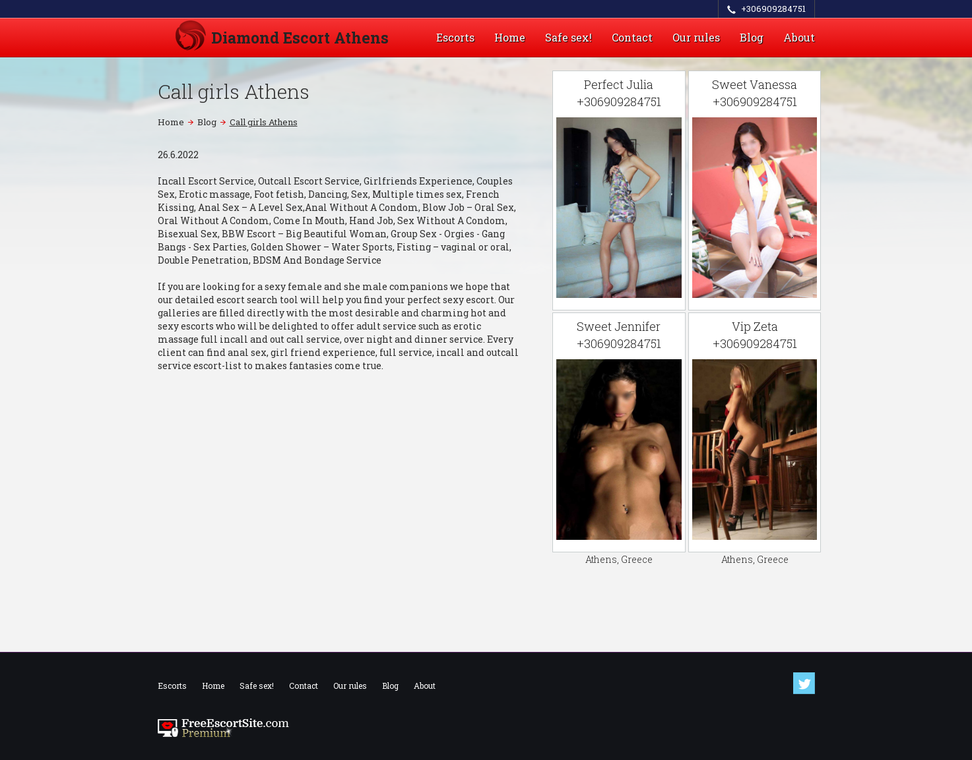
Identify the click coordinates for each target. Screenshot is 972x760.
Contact (632, 37)
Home (509, 37)
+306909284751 (773, 9)
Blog (751, 37)
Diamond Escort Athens (300, 37)
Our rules (696, 37)
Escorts (455, 37)
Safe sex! (568, 37)
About (799, 37)
